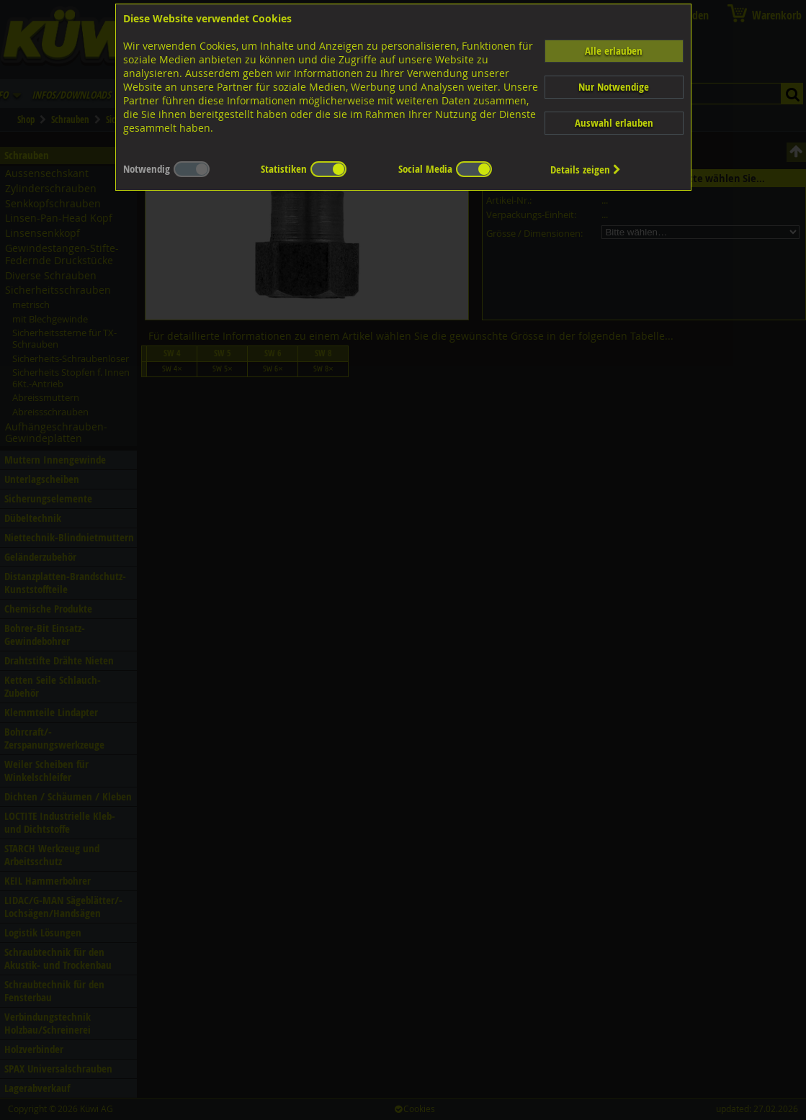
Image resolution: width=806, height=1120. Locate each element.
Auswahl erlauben (614, 122)
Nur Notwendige (613, 86)
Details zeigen (585, 169)
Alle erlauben (613, 50)
